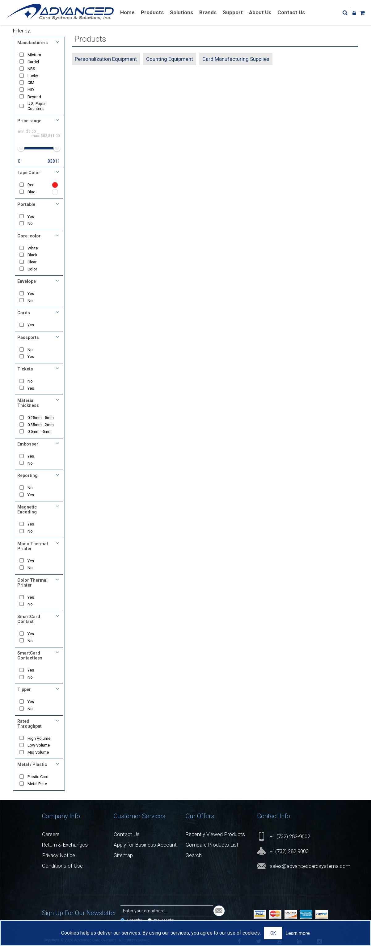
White (33, 248)
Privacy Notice (58, 855)
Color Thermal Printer (32, 583)
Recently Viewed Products (215, 834)
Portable (26, 204)
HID (31, 89)
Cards (23, 312)
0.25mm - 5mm (41, 417)
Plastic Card (38, 776)
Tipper (24, 689)
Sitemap (123, 855)
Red (31, 184)
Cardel (33, 62)
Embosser (27, 444)
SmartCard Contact (28, 619)
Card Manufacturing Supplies (235, 59)
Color (32, 269)
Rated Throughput (29, 724)
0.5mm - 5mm (40, 431)
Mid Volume (38, 752)
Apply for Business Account (145, 845)
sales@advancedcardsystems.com (310, 866)
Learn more (297, 933)
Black (33, 255)
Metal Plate (37, 783)
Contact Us (127, 834)
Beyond (34, 96)
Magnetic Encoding (27, 509)
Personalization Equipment (106, 59)
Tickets (25, 368)
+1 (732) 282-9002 (290, 836)
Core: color (29, 235)
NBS (32, 68)
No (30, 223)
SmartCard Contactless (29, 655)
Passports (28, 337)
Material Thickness (28, 403)
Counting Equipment (169, 59)
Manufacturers (32, 42)
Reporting (27, 475)
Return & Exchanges (65, 845)
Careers (51, 834)
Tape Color (28, 172)
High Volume (39, 738)
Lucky (33, 75)
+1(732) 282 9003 (289, 851)
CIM (31, 82)
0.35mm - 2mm (41, 424)
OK (273, 933)
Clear (32, 262)
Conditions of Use (62, 866)
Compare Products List (212, 845)
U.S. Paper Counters (37, 106)
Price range (29, 120)
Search (194, 855)
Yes (31, 216)
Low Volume (39, 745)
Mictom (34, 54)
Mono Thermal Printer (32, 546)
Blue (32, 192)
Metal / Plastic (32, 764)
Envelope (26, 281)
